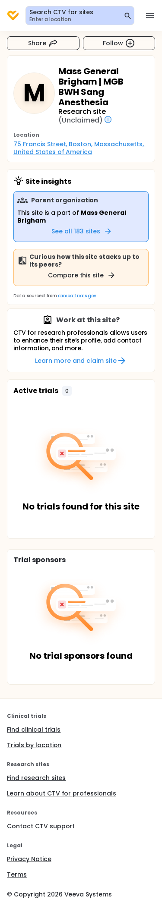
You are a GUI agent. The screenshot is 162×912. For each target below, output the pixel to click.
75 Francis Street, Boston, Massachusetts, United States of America (79, 148)
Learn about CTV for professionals (61, 793)
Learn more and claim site (81, 360)
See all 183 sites (81, 231)
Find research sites (36, 778)
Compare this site (82, 275)
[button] (67, 391)
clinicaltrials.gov (77, 295)
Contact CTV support (41, 826)
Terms (17, 874)
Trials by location (34, 745)
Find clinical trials (33, 729)
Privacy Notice (29, 859)
